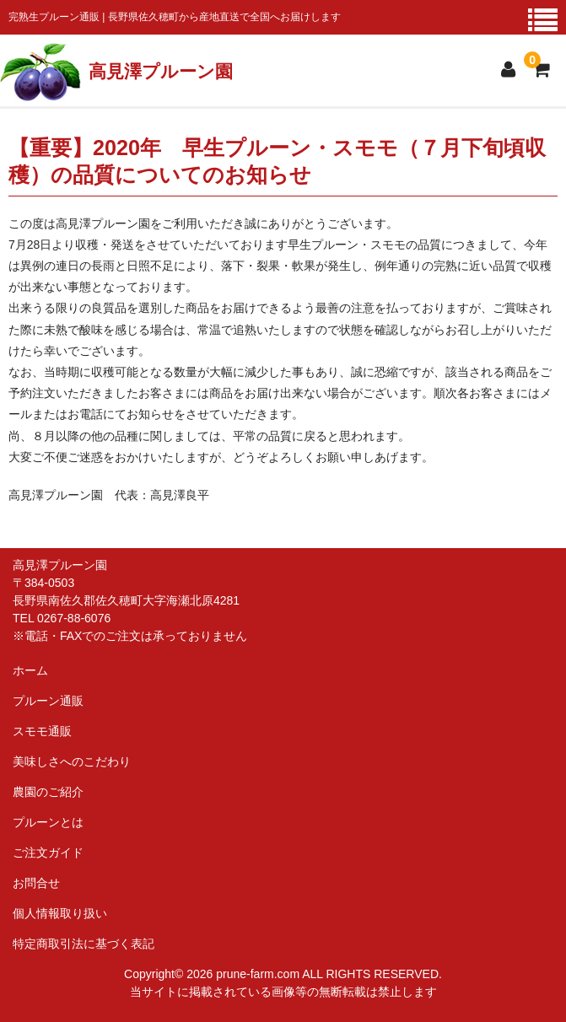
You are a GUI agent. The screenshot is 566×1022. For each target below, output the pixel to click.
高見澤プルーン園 (161, 71)
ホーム (30, 670)
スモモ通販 (42, 731)
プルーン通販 (48, 700)
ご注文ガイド (48, 852)
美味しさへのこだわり (72, 761)
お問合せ (36, 883)
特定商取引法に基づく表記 (83, 943)
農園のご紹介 (48, 792)
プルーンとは (48, 822)
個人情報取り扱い (60, 913)
